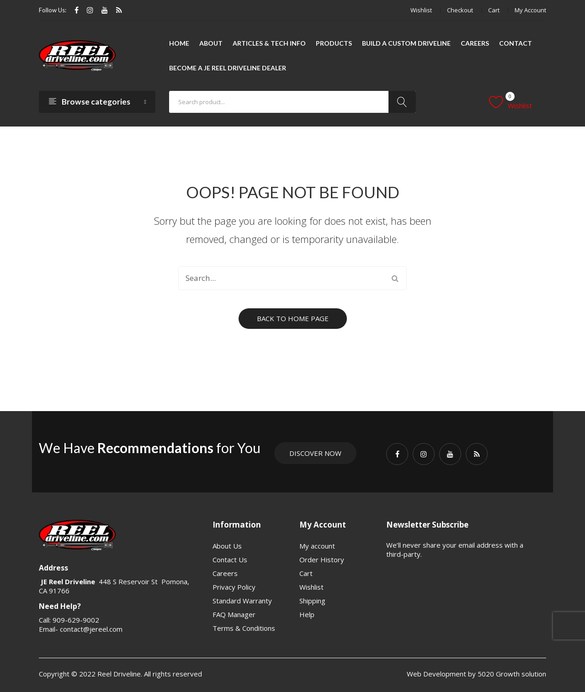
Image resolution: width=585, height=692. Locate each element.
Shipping (312, 600)
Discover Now (315, 453)
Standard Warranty (242, 600)
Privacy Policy (234, 587)
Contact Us (230, 559)
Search (402, 102)
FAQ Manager (234, 614)
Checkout (460, 10)
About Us (227, 545)
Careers (225, 573)
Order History (321, 559)
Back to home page (293, 318)
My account (530, 10)
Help (306, 614)
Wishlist (421, 10)
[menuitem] (179, 43)
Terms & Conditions (244, 628)
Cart (494, 10)
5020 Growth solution (511, 673)
